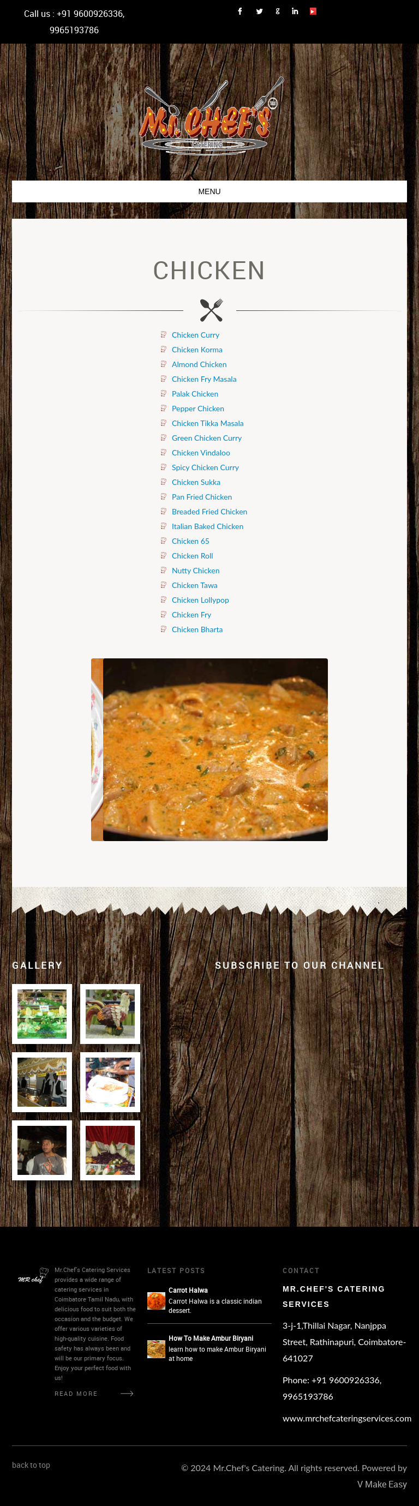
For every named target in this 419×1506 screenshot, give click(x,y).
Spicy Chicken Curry (205, 467)
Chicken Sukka (196, 482)
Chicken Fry (191, 614)
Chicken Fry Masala (204, 378)
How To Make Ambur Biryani (211, 1338)
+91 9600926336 (90, 14)
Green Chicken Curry (207, 437)
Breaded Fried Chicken (209, 511)
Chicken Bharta (197, 629)
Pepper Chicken (198, 408)
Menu (209, 191)
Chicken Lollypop (200, 599)
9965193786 (74, 30)
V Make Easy (382, 1484)
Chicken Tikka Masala (208, 423)
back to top (31, 1465)
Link (243, 11)
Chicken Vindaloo (201, 452)
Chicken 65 (191, 540)
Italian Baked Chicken (207, 526)
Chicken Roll (192, 555)
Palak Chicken (195, 393)
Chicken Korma (197, 349)
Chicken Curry (195, 334)
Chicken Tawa (195, 585)
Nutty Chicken (196, 570)
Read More (76, 1393)
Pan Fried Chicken (202, 496)
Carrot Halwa (188, 1290)
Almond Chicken (199, 364)
